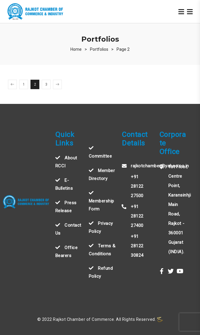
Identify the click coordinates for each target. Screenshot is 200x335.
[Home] (76, 49)
